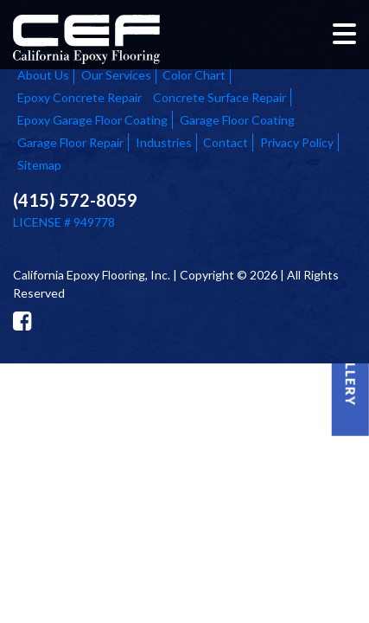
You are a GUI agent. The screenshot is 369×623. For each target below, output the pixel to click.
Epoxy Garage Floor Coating (92, 119)
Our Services (116, 74)
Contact (225, 142)
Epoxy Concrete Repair (79, 97)
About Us (43, 74)
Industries (164, 142)
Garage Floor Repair (70, 142)
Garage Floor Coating (237, 119)
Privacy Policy (297, 142)
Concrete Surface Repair (219, 97)
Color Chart (194, 74)
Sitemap (39, 164)
